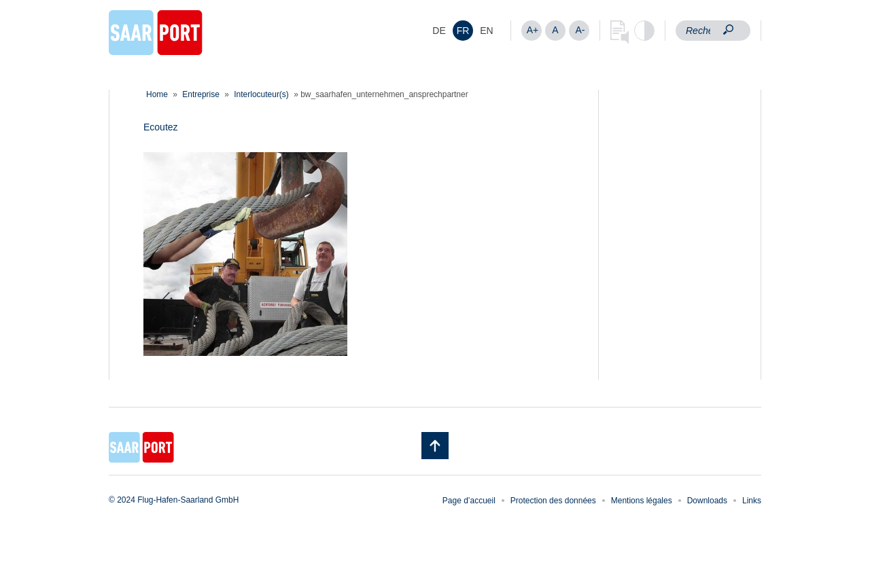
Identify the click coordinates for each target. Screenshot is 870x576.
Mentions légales (641, 500)
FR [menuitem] (463, 30)
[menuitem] (439, 30)
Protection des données (553, 500)
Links (751, 500)
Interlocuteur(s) (261, 94)
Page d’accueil (468, 500)
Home (157, 94)
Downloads (707, 500)
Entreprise (201, 94)
